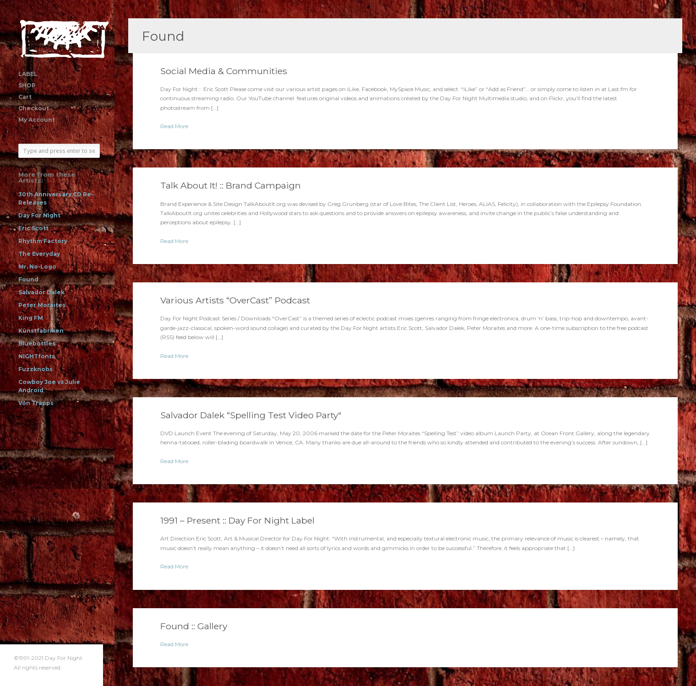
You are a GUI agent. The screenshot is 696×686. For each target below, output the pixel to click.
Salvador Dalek (41, 292)
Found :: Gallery (193, 626)
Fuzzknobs (35, 369)
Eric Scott (33, 228)
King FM (30, 317)
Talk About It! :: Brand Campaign (230, 185)
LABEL (28, 73)
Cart (25, 96)
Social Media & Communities (223, 70)
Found (28, 279)
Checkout (33, 108)
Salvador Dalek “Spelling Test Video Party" (251, 415)
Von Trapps (36, 403)
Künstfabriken (41, 330)
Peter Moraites (41, 305)
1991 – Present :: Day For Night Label (237, 520)
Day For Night (39, 215)
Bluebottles (36, 343)
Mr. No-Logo (37, 266)
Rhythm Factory (42, 241)
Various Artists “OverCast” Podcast (235, 300)
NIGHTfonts (36, 356)
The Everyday (39, 253)
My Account (36, 119)
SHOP (27, 85)
